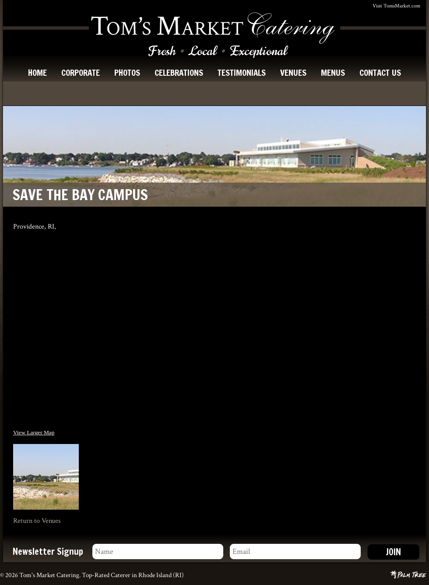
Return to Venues (37, 520)
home (37, 72)
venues (293, 72)
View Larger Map (33, 432)
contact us (380, 72)
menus (333, 72)
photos (127, 72)
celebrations (179, 72)
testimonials (242, 72)
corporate (80, 72)
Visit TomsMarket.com (396, 6)
